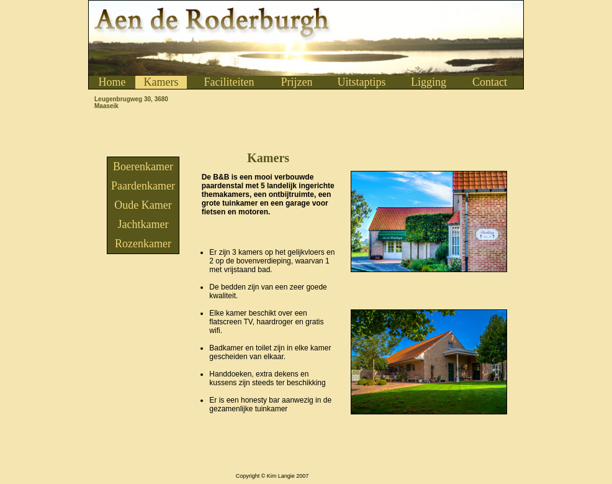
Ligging (428, 82)
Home (112, 82)
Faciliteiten (229, 82)
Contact (489, 82)
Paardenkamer (143, 186)
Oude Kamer (142, 205)
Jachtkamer (143, 224)
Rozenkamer (143, 243)
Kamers (161, 82)
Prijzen (297, 82)
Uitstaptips (361, 82)
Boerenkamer (143, 166)
